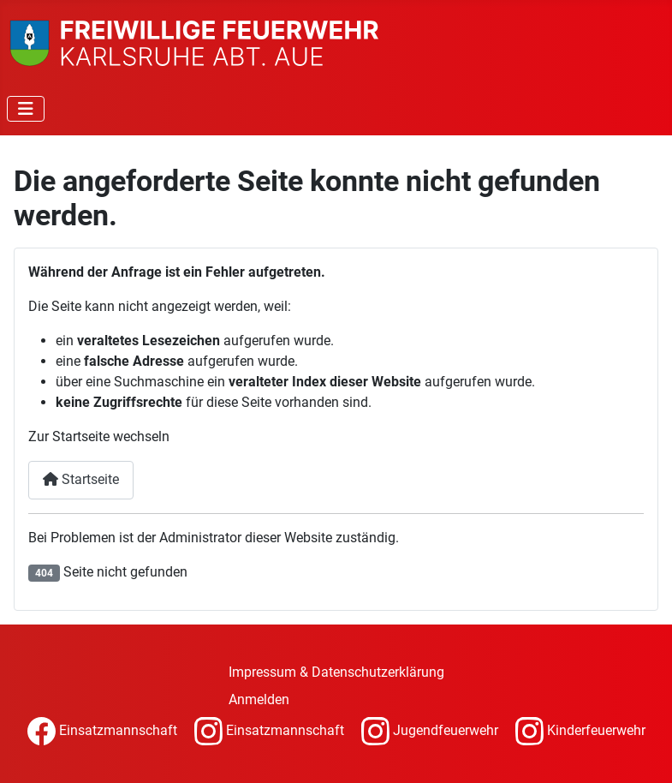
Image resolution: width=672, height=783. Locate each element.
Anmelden (259, 699)
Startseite (81, 479)
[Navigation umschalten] (26, 109)
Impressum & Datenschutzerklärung (336, 672)
